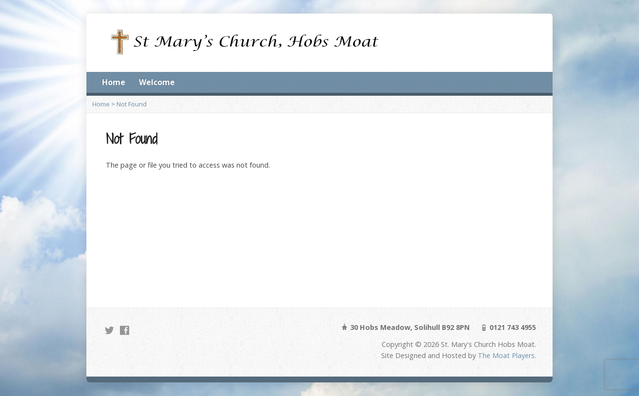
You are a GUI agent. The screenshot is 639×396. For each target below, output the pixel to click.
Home (113, 82)
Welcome (157, 82)
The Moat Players (506, 355)
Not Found (132, 104)
